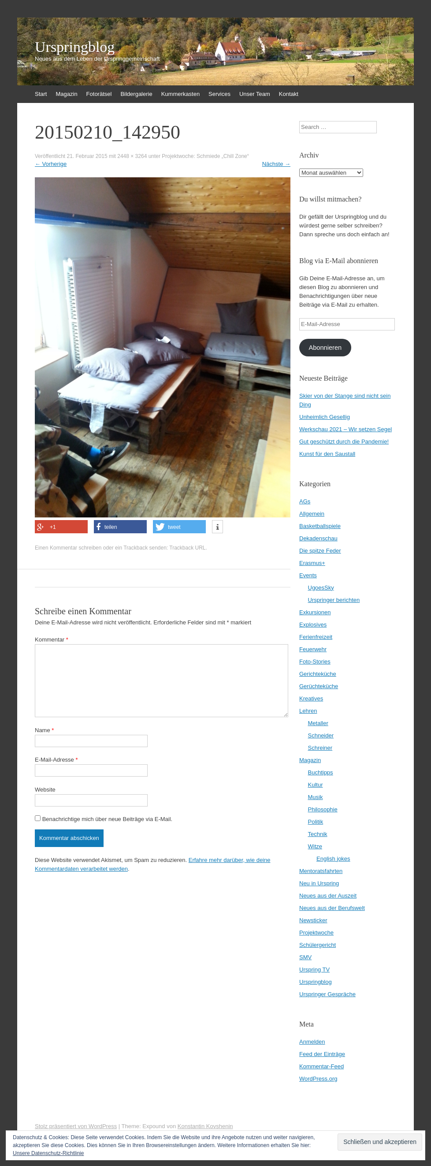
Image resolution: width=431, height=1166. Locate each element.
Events (308, 575)
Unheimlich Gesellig (324, 417)
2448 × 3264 (132, 156)
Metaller (318, 723)
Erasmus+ (312, 563)
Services (219, 94)
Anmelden (312, 1041)
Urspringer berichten (334, 600)
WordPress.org (318, 1078)
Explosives (313, 624)
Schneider (321, 735)
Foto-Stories (315, 661)
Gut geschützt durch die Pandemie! (344, 441)
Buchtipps (320, 772)
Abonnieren (325, 347)
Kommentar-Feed (321, 1066)
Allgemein (311, 513)
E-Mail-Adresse (56, 759)
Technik (317, 834)
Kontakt (288, 94)
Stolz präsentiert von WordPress (76, 1126)
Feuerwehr (313, 649)
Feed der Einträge (322, 1054)
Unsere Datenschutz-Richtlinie (48, 1153)
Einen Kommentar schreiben (68, 548)
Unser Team (254, 94)
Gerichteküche (317, 674)
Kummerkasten (180, 94)
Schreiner (320, 747)
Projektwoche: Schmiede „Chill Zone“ (205, 156)
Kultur (315, 784)
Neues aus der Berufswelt (332, 908)
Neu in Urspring (319, 883)
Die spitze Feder (320, 550)
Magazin (66, 94)
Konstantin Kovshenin (205, 1126)
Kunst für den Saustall (327, 454)
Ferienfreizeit (315, 637)
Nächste (276, 164)
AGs (304, 501)
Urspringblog (75, 47)
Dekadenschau (318, 538)
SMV (305, 957)
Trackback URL (187, 548)
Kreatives (311, 698)
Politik (315, 821)
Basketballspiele (320, 526)
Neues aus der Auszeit (328, 895)
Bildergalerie (136, 94)
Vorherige (51, 164)
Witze (315, 846)
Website (45, 789)
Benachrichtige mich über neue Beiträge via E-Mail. (107, 819)
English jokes (333, 858)
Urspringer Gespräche (327, 994)
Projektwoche (316, 932)
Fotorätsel (99, 94)
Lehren (308, 711)
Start (41, 94)
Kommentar (51, 639)
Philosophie (323, 809)
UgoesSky (321, 587)
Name (44, 730)
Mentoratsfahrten (320, 871)
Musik (315, 797)
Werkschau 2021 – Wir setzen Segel (345, 429)
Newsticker (313, 920)
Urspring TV (314, 969)
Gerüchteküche (318, 686)
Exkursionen (315, 612)
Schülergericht (317, 945)
